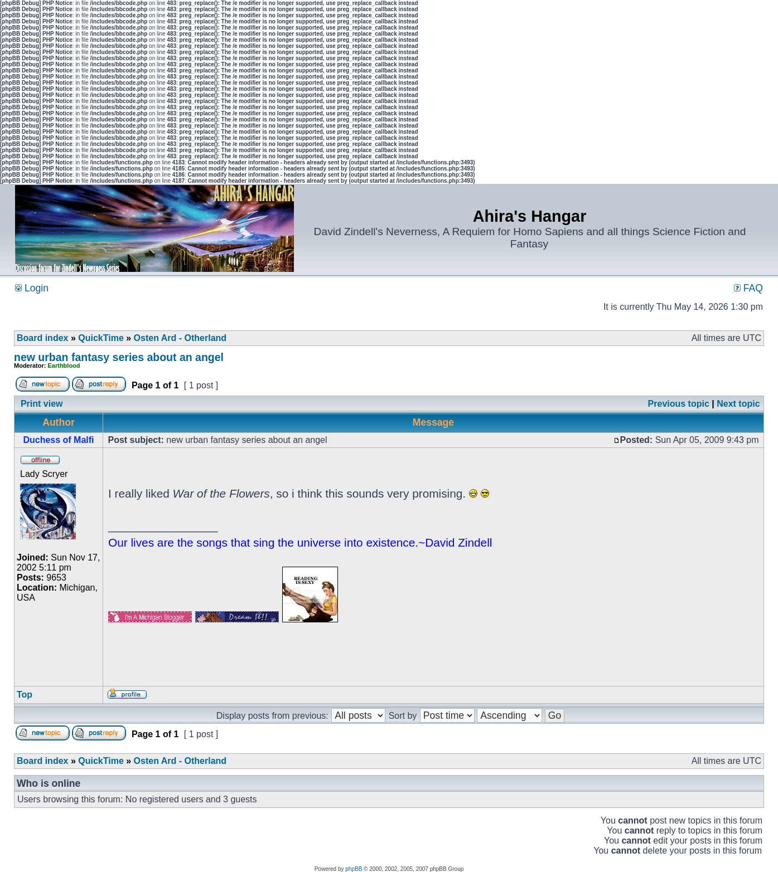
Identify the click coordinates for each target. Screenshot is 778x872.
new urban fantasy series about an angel (119, 357)
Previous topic (678, 403)
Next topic (738, 403)
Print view (42, 403)
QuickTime (101, 338)
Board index (42, 338)
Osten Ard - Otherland (180, 338)
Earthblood (64, 365)
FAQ (748, 288)
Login (32, 288)
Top (24, 694)
